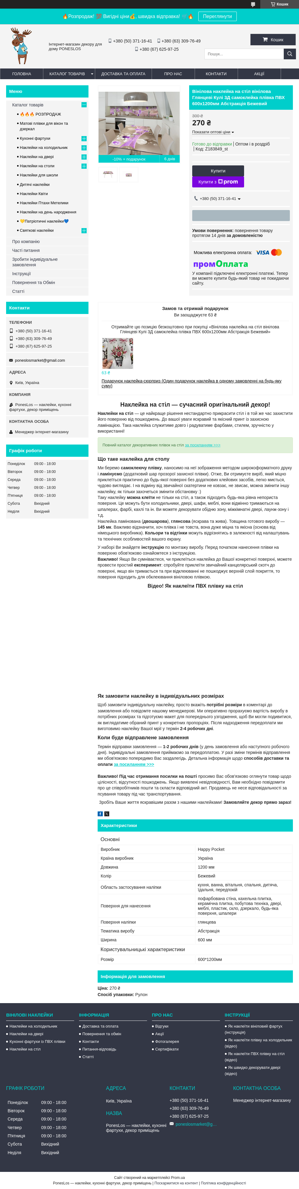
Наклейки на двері (37, 156)
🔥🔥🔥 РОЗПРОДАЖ (40, 114)
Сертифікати (167, 1049)
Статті (18, 291)
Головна (21, 74)
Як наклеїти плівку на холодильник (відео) (258, 1043)
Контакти (216, 74)
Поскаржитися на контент (176, 1183)
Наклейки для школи (39, 175)
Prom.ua (178, 1178)
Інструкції (21, 273)
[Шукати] (290, 54)
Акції (259, 74)
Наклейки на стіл (25, 1049)
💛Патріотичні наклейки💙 (44, 221)
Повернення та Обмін (33, 282)
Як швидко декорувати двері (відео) (252, 1070)
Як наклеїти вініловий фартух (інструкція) (254, 1029)
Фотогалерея (167, 1041)
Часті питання (26, 250)
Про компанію (26, 241)
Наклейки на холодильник (43, 147)
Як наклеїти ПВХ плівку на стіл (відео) (255, 1056)
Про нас (173, 74)
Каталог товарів (67, 74)
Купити (218, 170)
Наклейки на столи (37, 166)
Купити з (218, 182)
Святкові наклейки (37, 230)
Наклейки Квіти (34, 193)
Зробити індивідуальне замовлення (35, 262)
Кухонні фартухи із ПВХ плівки (37, 1041)
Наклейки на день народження (48, 212)
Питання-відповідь (99, 1049)
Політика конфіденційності (223, 1183)
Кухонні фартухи (35, 138)
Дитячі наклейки (35, 184)
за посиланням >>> (202, 445)
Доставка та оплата (123, 74)
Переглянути (217, 16)
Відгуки (161, 1026)
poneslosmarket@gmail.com (40, 360)
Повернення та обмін (101, 1034)
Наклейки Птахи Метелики (44, 203)
